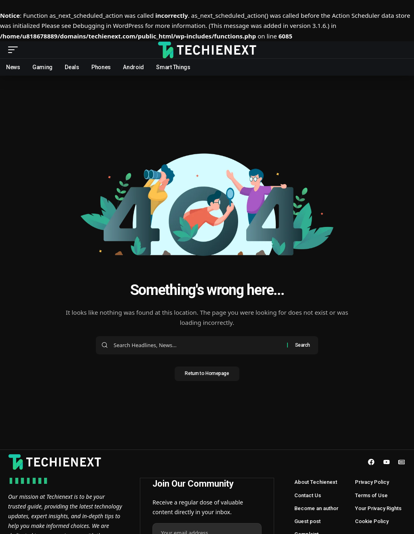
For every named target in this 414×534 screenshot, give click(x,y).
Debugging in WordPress (108, 25)
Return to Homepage (207, 374)
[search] (400, 50)
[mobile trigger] (15, 50)
